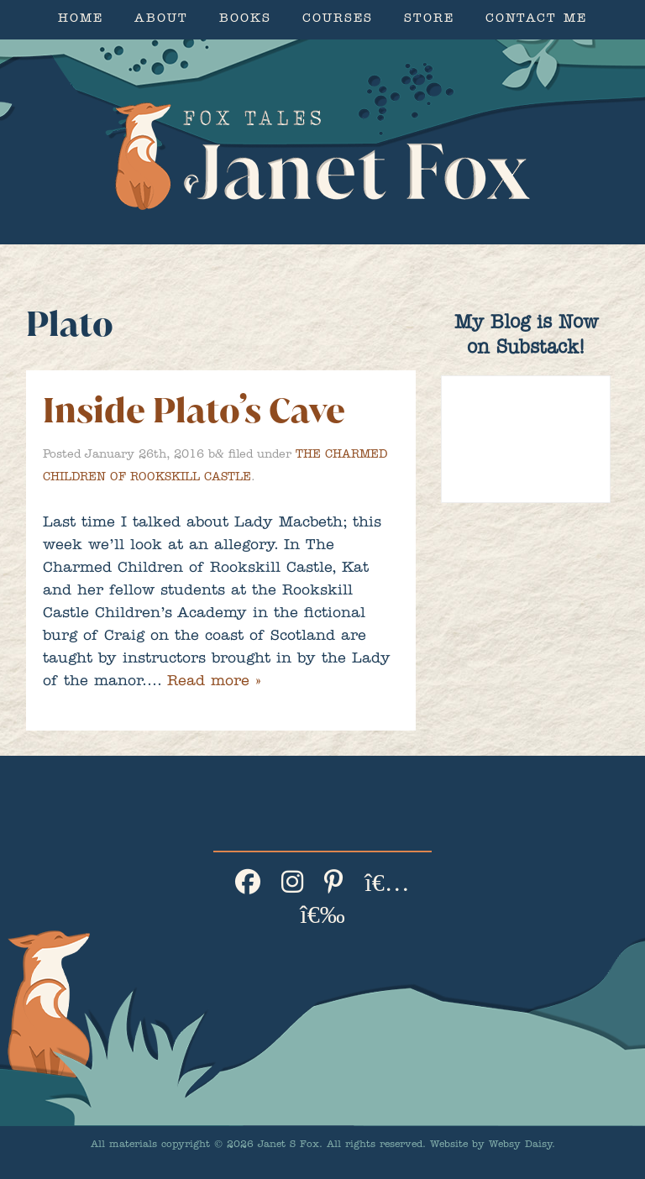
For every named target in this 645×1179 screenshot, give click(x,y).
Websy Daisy (520, 1145)
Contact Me (536, 19)
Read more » (213, 682)
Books (245, 19)
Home (80, 19)
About (161, 19)
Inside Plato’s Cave (194, 410)
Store (429, 19)
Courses (337, 19)
